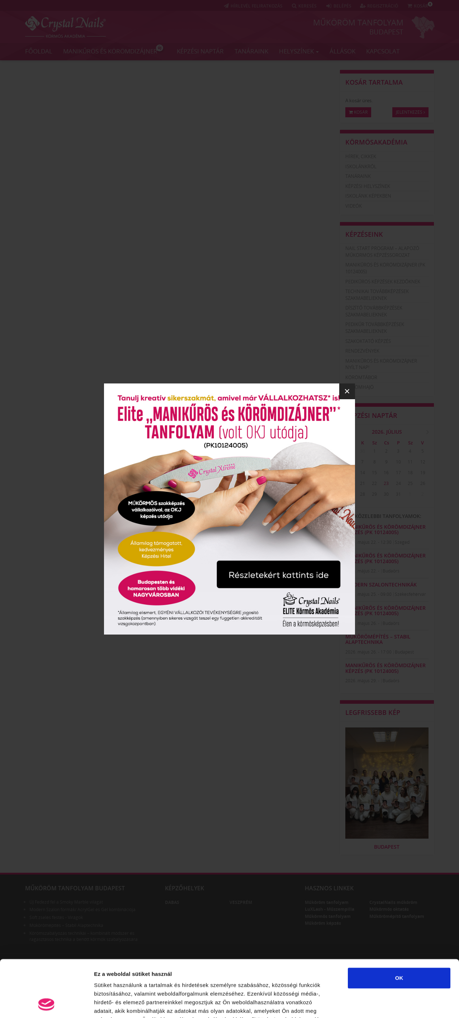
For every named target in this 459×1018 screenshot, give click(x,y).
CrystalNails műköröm (393, 902)
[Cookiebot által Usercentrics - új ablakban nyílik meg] (46, 1004)
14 (362, 473)
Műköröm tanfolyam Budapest (75, 888)
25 (410, 483)
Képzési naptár (200, 51)
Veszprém (241, 902)
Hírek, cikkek (360, 156)
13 (350, 473)
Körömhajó (359, 387)
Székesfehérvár (410, 594)
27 (350, 494)
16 (386, 473)
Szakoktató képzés (368, 341)
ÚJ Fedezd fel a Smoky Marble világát (66, 902)
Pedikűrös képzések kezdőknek (382, 281)
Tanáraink (251, 51)
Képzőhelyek (184, 888)
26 (422, 483)
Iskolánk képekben (368, 196)
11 (410, 462)
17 (398, 473)
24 (398, 483)
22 (374, 483)
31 (398, 494)
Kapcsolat (382, 51)
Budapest (386, 32)
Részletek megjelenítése (407, 1004)
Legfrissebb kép (372, 712)
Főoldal (38, 51)
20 (350, 483)
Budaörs (391, 571)
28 (362, 494)
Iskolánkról (361, 166)
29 (350, 451)
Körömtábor (361, 377)
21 (362, 483)
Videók (353, 206)
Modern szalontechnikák (381, 584)
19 (422, 473)
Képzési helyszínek (367, 186)
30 (362, 451)
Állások (342, 51)
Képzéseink (364, 234)
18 (410, 473)
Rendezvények (362, 351)
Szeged (402, 542)
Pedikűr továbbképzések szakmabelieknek (374, 327)
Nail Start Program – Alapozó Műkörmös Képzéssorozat (382, 251)
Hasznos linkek (329, 888)
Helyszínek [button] (299, 51)
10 (398, 462)
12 (422, 462)
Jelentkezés (410, 112)
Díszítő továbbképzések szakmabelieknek (373, 311)
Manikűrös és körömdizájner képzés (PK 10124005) (385, 529)
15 (374, 473)
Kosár (358, 112)
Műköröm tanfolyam (358, 22)
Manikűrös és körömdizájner (113, 49)
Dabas (172, 902)
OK (399, 925)
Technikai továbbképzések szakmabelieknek (377, 294)
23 (386, 483)
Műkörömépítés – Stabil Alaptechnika (378, 639)
